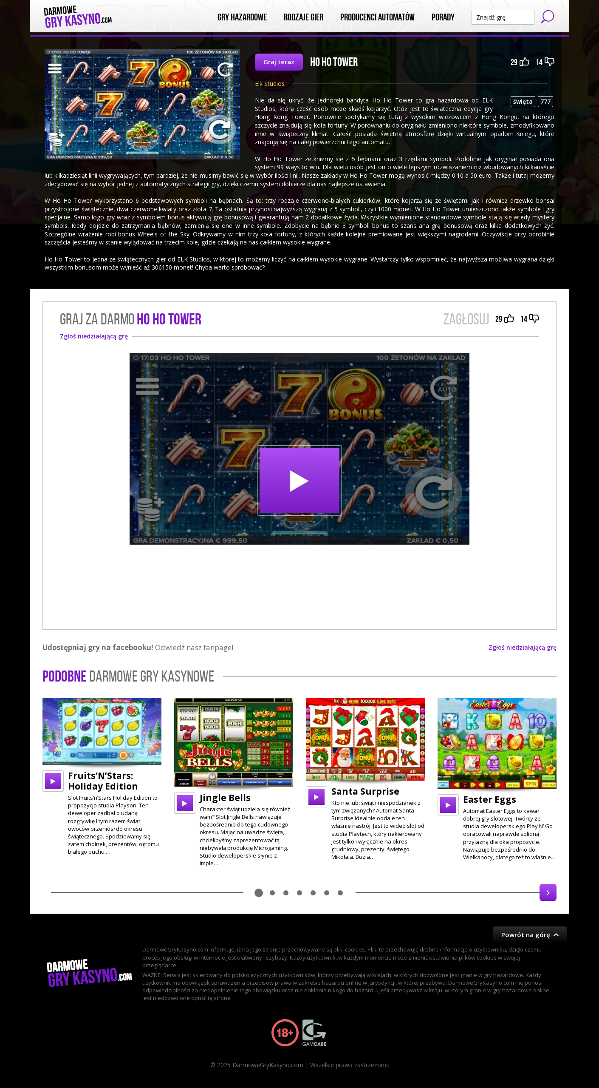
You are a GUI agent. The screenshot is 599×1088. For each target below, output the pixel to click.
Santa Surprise (365, 791)
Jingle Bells (225, 798)
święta (523, 101)
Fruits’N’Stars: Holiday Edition (103, 781)
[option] (102, 777)
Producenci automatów (377, 17)
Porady (443, 17)
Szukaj (547, 16)
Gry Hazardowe (242, 17)
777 (545, 101)
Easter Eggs (489, 799)
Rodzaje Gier (303, 17)
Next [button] (548, 892)
